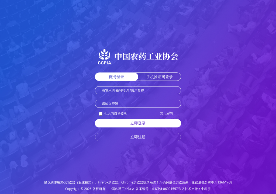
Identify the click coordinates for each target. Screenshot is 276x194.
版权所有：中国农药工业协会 (113, 188)
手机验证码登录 (159, 76)
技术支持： (193, 188)
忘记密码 (166, 113)
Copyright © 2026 (78, 188)
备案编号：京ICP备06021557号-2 (160, 188)
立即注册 (138, 136)
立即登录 (138, 123)
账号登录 (116, 76)
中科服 (206, 188)
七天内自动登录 (113, 113)
